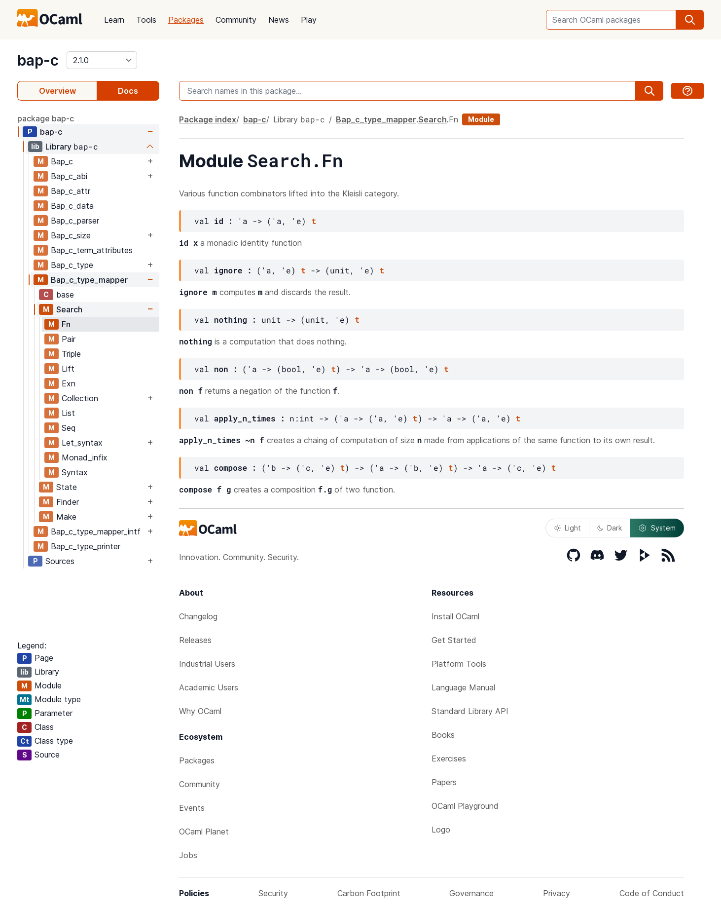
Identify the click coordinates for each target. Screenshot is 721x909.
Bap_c (62, 161)
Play (309, 20)
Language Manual (463, 687)
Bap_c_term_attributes (92, 250)
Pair (68, 339)
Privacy (556, 893)
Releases (195, 640)
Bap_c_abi (69, 176)
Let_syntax (82, 443)
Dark (609, 528)
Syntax (75, 472)
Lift (68, 369)
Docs (128, 91)
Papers (444, 782)
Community (236, 20)
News (278, 20)
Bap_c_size (71, 235)
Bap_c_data (72, 206)
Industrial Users (207, 664)
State (66, 487)
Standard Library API (470, 711)
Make (66, 517)
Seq (68, 428)
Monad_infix (85, 457)
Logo (441, 829)
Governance (471, 893)
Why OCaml (200, 711)
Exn (68, 383)
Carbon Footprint (368, 893)
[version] (102, 60)
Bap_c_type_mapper (89, 280)
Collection (80, 398)
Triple (71, 354)
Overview (57, 91)
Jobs (188, 855)
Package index (207, 119)
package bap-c (45, 118)
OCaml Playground (465, 806)
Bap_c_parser (75, 221)
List (68, 413)
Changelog (198, 616)
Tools (146, 20)
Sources (59, 561)
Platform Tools (459, 664)
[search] (690, 20)
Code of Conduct (651, 893)
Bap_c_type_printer (85, 546)
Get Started (454, 640)
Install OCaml (455, 616)
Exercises (449, 758)
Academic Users (208, 687)
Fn (66, 324)
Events (192, 808)
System (657, 528)
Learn (114, 20)
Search (69, 309)
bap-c (38, 60)
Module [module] (481, 119)
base (65, 295)
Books (443, 735)
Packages (186, 20)
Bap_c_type (72, 265)
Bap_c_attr (70, 191)
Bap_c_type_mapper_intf (96, 531)
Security (273, 893)
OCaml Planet (204, 831)
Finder (67, 502)
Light (567, 528)
